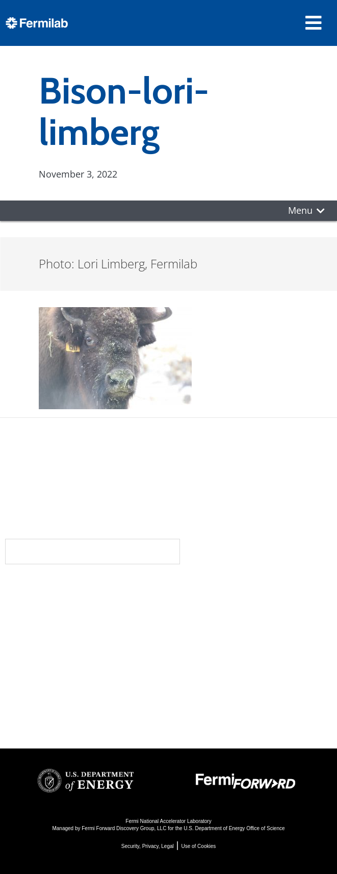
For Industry (44, 702)
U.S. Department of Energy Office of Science (234, 828)
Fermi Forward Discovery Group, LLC (124, 828)
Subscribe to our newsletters (92, 551)
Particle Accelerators (220, 634)
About (34, 588)
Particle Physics (208, 621)
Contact (40, 650)
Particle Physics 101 (218, 676)
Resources (48, 670)
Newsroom (47, 629)
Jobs (26, 716)
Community (47, 609)
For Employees (50, 688)
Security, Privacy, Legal (147, 846)
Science (194, 588)
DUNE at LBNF (205, 607)
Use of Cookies (198, 846)
